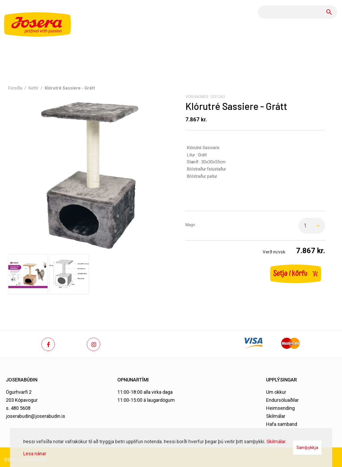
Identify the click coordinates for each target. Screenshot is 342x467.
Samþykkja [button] (307, 447)
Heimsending (280, 408)
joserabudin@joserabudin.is (35, 416)
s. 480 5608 (18, 408)
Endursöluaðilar (282, 400)
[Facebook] (48, 344)
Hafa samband (281, 424)
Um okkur (276, 392)
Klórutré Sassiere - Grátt (70, 88)
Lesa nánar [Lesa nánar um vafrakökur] (34, 453)
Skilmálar (275, 416)
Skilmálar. (276, 441)
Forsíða (15, 88)
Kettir (33, 88)
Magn (190, 225)
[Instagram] (93, 344)
